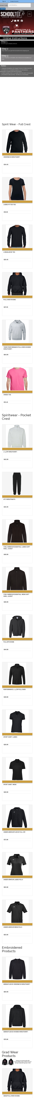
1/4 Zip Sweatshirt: (10, 452)
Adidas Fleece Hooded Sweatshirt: (15, 1032)
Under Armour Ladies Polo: (13, 879)
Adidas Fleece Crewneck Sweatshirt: (16, 984)
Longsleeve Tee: (9, 252)
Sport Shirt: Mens (9, 784)
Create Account (14, 1)
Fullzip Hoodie (8, 642)
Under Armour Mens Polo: (12, 927)
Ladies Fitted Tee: (9, 204)
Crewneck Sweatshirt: (11, 157)
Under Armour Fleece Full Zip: (14, 832)
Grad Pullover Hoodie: (11, 1096)
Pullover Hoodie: (9, 299)
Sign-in (4, 1)
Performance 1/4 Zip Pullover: (14, 689)
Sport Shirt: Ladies (10, 737)
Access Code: (4, 5)
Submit (3, 9)
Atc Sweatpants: (9, 499)
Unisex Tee (7, 394)
